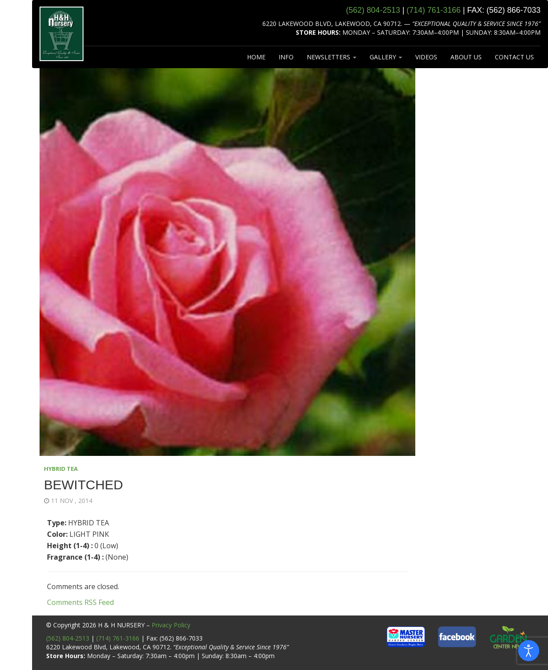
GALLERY (386, 57)
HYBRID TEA (61, 469)
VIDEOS (426, 57)
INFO (286, 57)
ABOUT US (466, 57)
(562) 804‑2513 (373, 10)
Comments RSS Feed (80, 602)
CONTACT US (514, 57)
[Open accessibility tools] (528, 650)
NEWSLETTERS (331, 57)
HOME (256, 57)
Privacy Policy (171, 625)
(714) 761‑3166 (433, 10)
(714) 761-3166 (117, 638)
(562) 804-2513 (67, 638)
